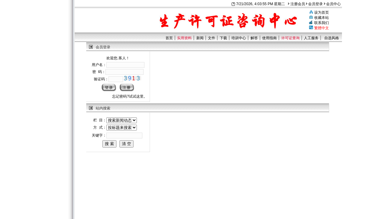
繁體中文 (321, 28)
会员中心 (332, 4)
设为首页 (321, 12)
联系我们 (321, 23)
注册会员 (296, 4)
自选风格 (331, 38)
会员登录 (314, 4)
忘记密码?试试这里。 (129, 96)
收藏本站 (321, 18)
